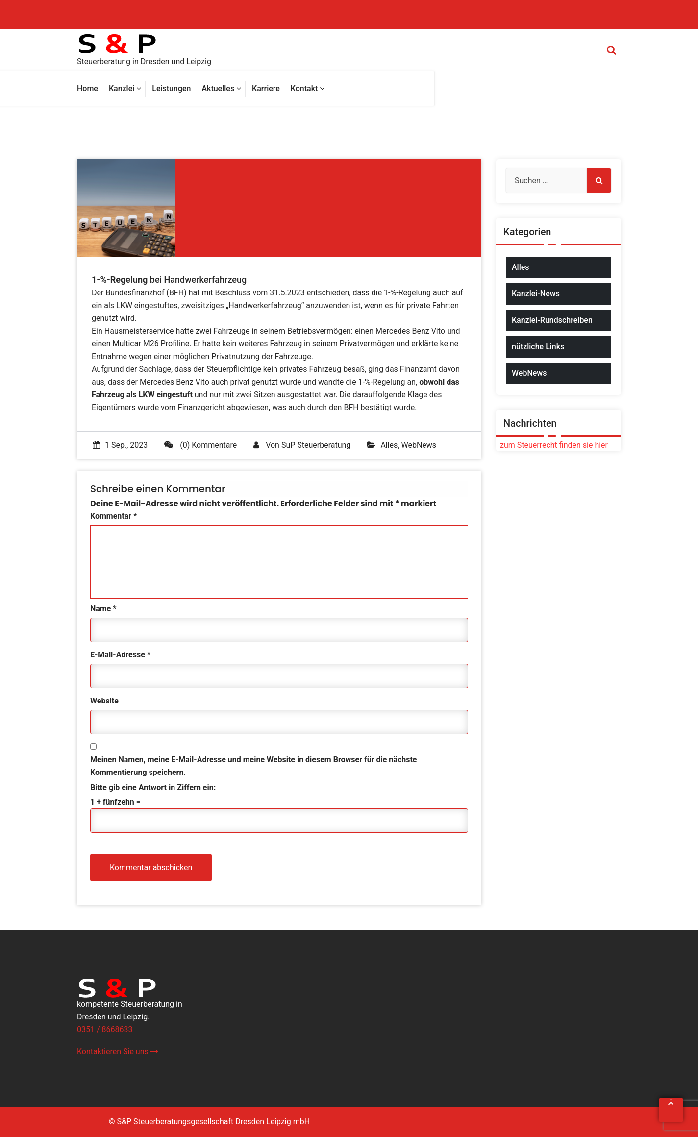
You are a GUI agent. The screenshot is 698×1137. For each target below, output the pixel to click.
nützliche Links (538, 346)
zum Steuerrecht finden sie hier (552, 445)
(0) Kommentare (200, 445)
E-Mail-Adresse (120, 654)
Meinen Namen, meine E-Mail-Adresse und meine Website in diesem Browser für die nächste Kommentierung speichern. (253, 766)
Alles (389, 445)
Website (104, 700)
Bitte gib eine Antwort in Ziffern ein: (153, 787)
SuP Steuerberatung (315, 445)
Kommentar (113, 516)
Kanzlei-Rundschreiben (552, 320)
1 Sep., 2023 (120, 445)
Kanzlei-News (536, 293)
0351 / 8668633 (104, 1029)
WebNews (418, 445)
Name (103, 608)
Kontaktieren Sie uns (117, 1051)
